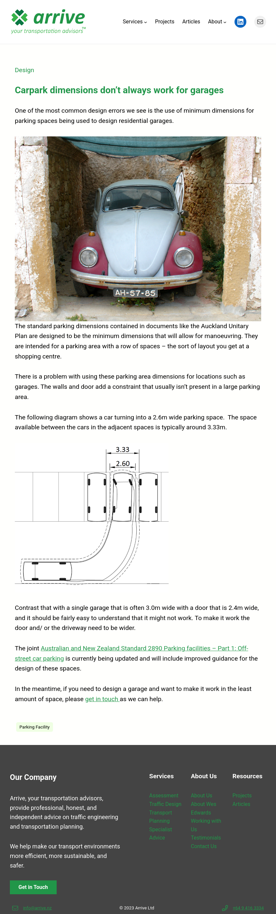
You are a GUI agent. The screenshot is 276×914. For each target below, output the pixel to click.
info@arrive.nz (37, 907)
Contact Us (204, 846)
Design (24, 70)
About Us (201, 795)
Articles (241, 804)
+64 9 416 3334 (248, 907)
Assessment (164, 795)
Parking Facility (34, 726)
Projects (242, 795)
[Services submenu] (145, 21)
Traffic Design (165, 804)
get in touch (102, 699)
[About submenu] (225, 21)
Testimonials (206, 838)
